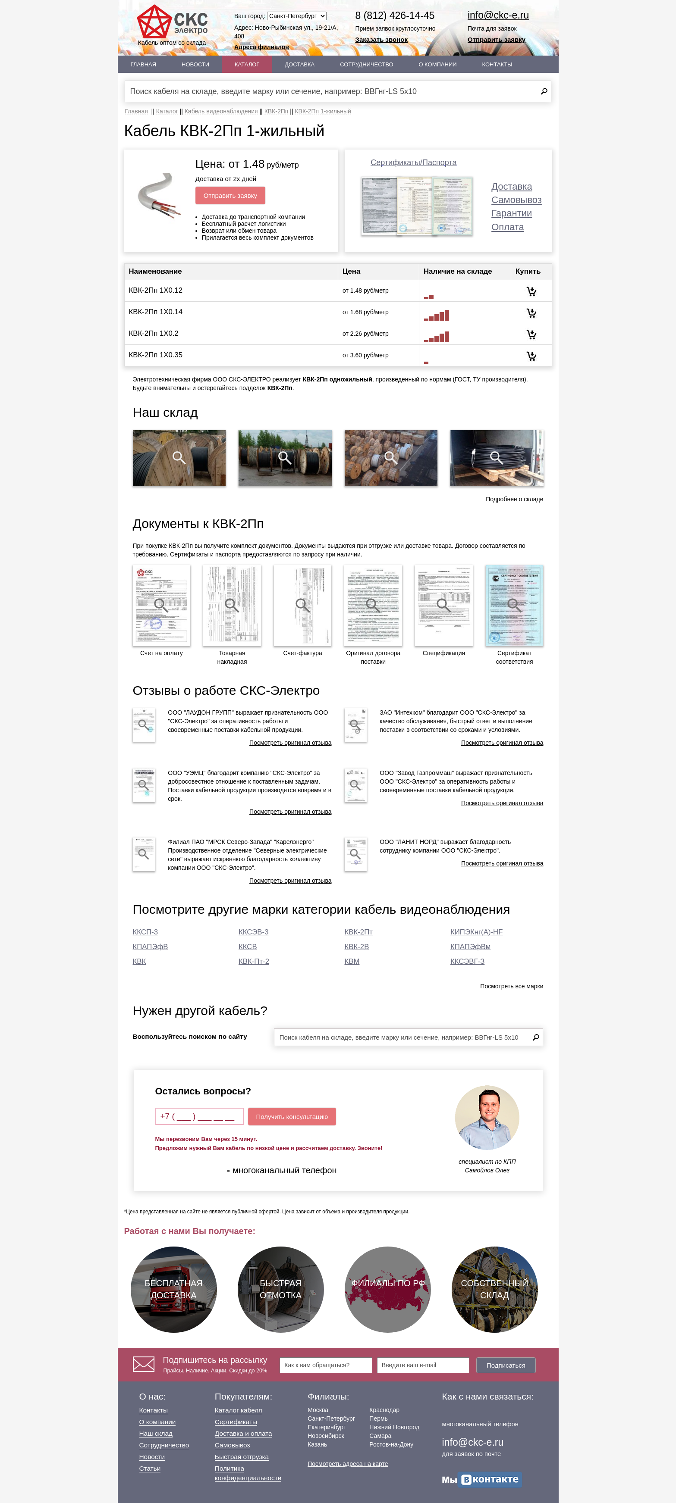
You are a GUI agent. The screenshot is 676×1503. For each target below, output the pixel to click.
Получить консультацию (292, 1116)
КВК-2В (357, 947)
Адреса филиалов (261, 47)
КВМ (352, 961)
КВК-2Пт (359, 932)
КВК (139, 961)
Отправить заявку (496, 39)
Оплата (507, 227)
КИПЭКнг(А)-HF (476, 932)
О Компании (437, 64)
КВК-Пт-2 (254, 961)
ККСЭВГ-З (467, 961)
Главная (144, 64)
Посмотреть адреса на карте (348, 1463)
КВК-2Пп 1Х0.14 (156, 312)
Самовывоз (516, 199)
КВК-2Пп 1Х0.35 (156, 355)
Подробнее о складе (514, 499)
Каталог (247, 64)
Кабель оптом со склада (172, 25)
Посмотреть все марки (511, 986)
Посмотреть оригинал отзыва (290, 742)
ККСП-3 (145, 932)
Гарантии (511, 213)
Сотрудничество (366, 64)
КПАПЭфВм (470, 947)
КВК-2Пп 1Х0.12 (156, 290)
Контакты (497, 64)
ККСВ (248, 947)
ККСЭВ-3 (253, 932)
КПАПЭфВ (150, 947)
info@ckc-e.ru (498, 15)
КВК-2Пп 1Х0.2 (154, 333)
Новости (195, 64)
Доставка (299, 64)
